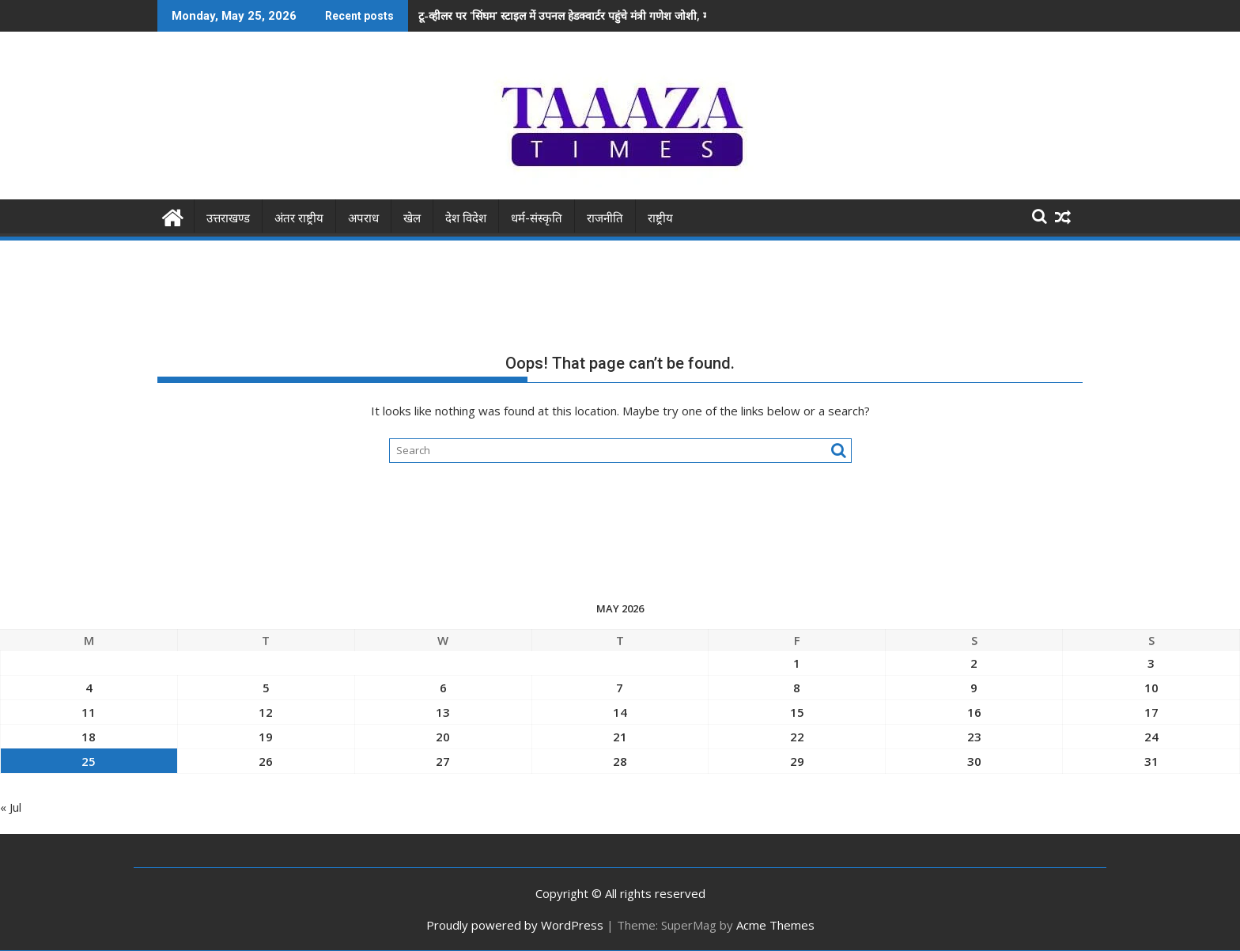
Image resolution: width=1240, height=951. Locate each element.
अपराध (363, 218)
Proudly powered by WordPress (514, 925)
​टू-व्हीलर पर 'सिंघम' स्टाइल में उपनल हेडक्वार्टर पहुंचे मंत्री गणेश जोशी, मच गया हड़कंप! (593, 15)
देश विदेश (465, 218)
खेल (412, 218)
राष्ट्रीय (660, 218)
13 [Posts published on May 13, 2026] (443, 712)
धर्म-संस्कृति (536, 218)
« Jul (10, 807)
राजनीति (605, 218)
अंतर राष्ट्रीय (298, 218)
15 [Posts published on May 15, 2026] (797, 712)
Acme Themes (775, 925)
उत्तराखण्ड (228, 218)
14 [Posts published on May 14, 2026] (620, 712)
